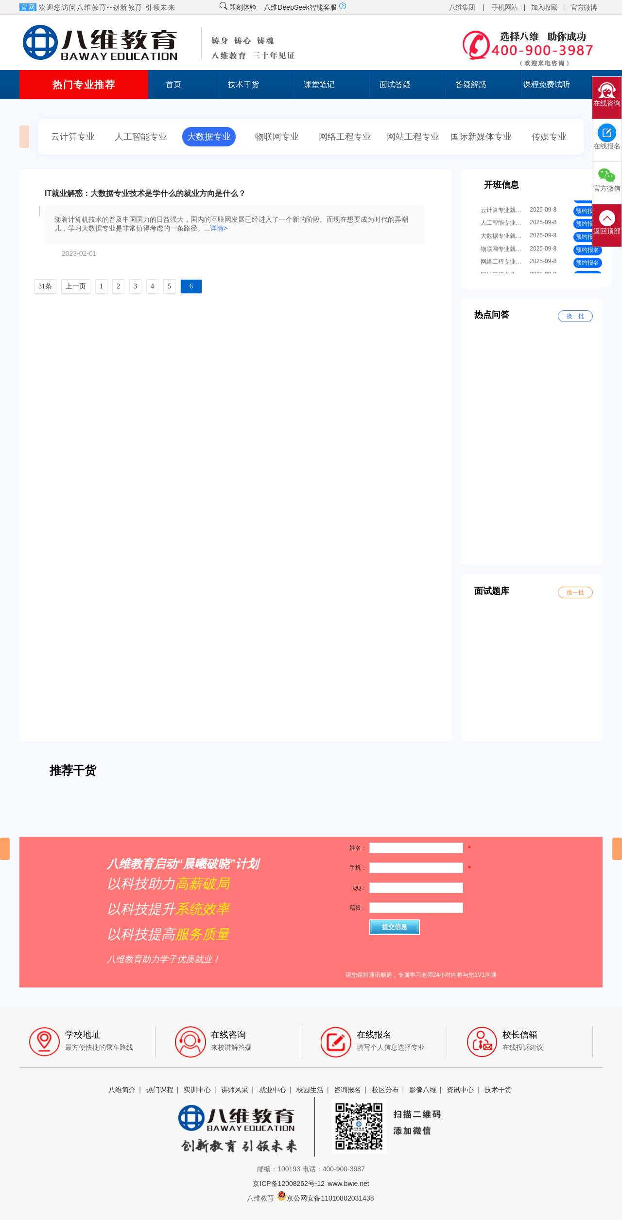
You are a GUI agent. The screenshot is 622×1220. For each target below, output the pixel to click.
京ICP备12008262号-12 (289, 1183)
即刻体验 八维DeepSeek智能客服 (283, 7)
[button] (5, 849)
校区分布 (385, 1090)
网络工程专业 (345, 137)
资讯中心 (460, 1090)
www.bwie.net (348, 1183)
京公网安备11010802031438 (325, 1198)
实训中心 (197, 1090)
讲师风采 (234, 1090)
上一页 (76, 286)
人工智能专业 (141, 137)
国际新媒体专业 (481, 137)
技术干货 (243, 84)
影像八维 (422, 1090)
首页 (173, 84)
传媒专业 (549, 137)
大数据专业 (209, 137)
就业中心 (272, 1090)
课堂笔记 (319, 84)
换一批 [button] (575, 316)
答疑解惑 (470, 84)
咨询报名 (347, 1090)
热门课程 (159, 1090)
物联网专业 (277, 137)
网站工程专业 (413, 137)
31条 (45, 286)
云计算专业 (73, 137)
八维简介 (122, 1090)
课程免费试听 (546, 84)
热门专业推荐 (83, 84)
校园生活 (310, 1090)
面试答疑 (395, 84)
